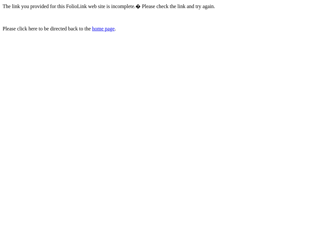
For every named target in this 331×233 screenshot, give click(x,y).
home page (103, 28)
